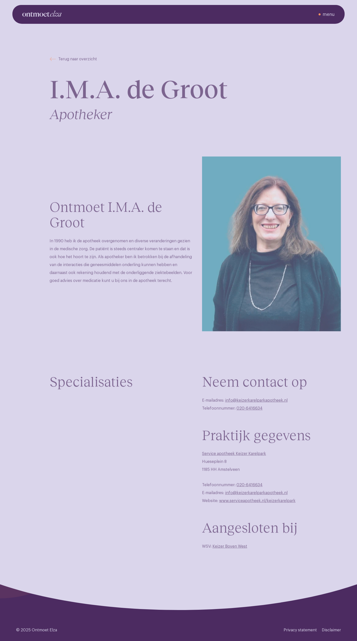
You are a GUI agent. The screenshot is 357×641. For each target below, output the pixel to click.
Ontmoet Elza (44, 630)
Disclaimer (331, 630)
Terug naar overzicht (73, 63)
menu (329, 14)
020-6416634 (250, 412)
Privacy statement (300, 630)
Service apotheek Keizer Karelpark (234, 457)
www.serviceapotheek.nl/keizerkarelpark (257, 504)
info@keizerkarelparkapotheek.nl (256, 404)
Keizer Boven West (229, 550)
